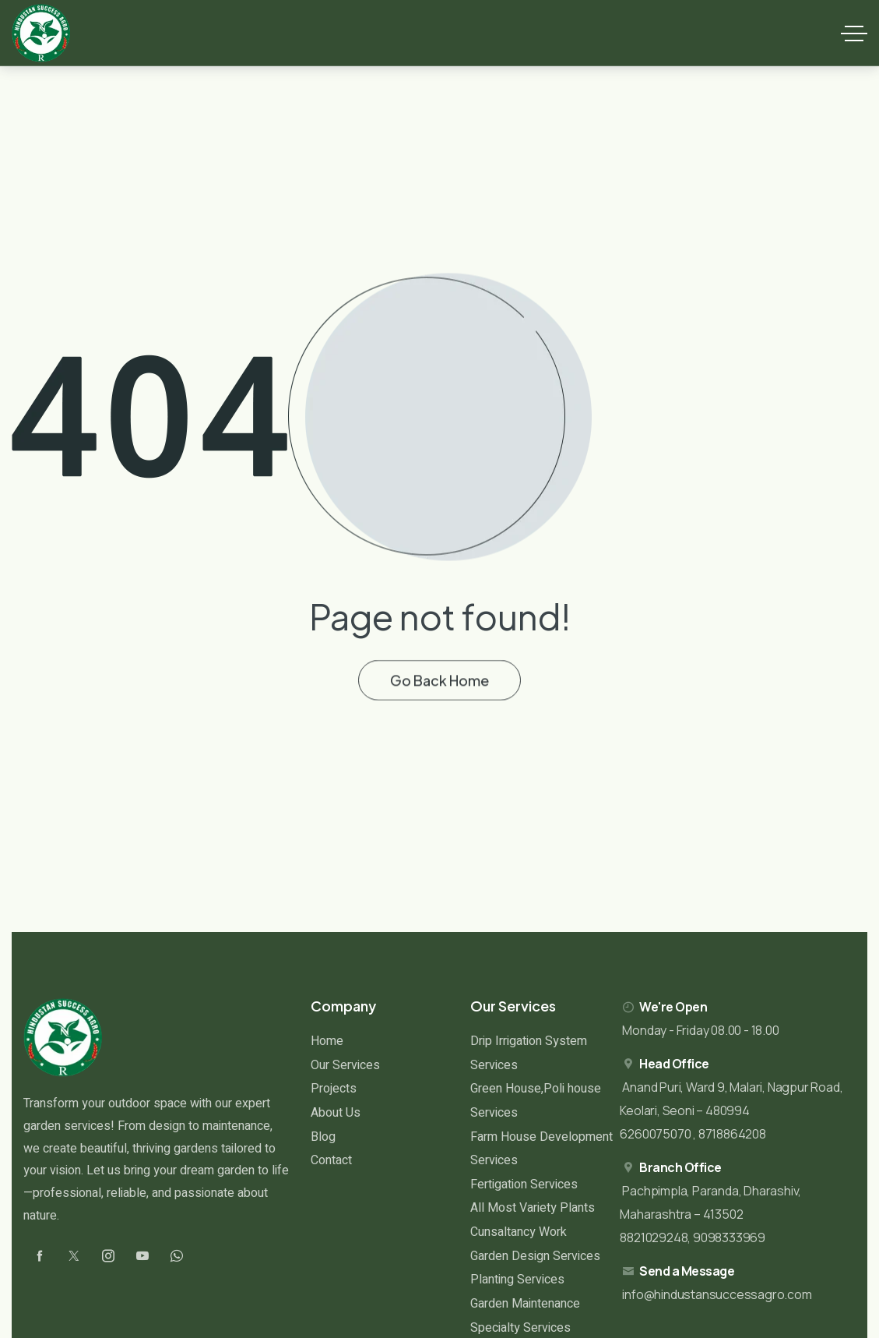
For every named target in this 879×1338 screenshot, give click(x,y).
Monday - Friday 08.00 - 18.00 (700, 1030)
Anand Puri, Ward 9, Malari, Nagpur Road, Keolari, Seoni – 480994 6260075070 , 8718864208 (731, 1110)
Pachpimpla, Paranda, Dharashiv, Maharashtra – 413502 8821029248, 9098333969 (710, 1214)
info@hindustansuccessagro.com (716, 1294)
